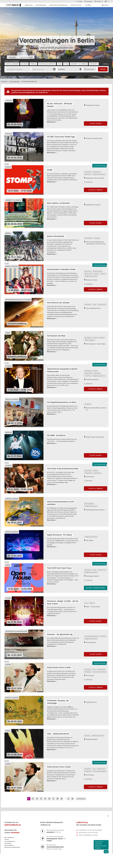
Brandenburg (88, 337)
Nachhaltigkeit (88, 238)
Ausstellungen (11, 399)
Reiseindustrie (9, 845)
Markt (8, 233)
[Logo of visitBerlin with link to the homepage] (13, 5)
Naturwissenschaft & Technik (18, 300)
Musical (8, 432)
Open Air (96, 274)
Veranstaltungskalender (56, 48)
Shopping (96, 238)
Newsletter (15, 833)
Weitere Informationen (95, 588)
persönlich (50, 832)
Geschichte (88, 404)
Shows (8, 167)
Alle (4, 57)
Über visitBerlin (9, 837)
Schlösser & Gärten (99, 337)
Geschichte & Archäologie (16, 631)
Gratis (94, 304)
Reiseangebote (52, 838)
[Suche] (105, 5)
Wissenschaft (102, 304)
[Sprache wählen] (106, 1)
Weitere (106, 64)
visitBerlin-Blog (82, 822)
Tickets (49, 840)
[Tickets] (79, 1)
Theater (8, 101)
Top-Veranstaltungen (26, 57)
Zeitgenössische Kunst (99, 174)
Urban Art (103, 274)
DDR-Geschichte (89, 503)
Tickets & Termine (96, 190)
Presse (6, 839)
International (88, 371)
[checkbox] (12, 63)
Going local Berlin (97, 271)
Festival (8, 134)
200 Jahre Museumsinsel (91, 636)
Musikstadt (88, 174)
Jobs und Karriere (9, 841)
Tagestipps (12, 57)
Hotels (60, 838)
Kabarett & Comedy (13, 200)
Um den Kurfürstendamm (99, 672)
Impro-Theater (11, 266)
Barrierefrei (88, 172)
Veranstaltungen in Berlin (56, 40)
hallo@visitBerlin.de (12, 825)
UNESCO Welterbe (89, 340)
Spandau (87, 735)
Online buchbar (90, 69)
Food (86, 603)
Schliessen (107, 841)
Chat (106, 852)
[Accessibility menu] (99, 1)
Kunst (8, 333)
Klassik (8, 366)
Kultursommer (96, 172)
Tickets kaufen (96, 123)
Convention (7, 843)
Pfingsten (91, 603)
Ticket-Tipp (88, 376)
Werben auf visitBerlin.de (12, 847)
